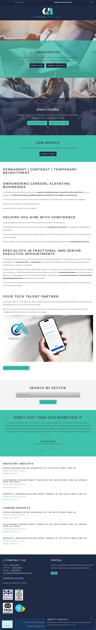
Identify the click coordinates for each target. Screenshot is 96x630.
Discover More (37, 123)
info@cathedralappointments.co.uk (19, 573)
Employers (22, 471)
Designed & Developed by (39, 626)
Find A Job (37, 65)
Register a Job (58, 123)
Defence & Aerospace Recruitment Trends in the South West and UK (45, 494)
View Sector (48, 402)
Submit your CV (56, 65)
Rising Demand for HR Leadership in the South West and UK (39, 468)
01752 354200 (17, 568)
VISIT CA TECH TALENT (16, 368)
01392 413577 (14, 565)
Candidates (14, 471)
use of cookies (71, 624)
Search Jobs (48, 154)
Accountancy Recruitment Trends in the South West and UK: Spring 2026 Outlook (45, 481)
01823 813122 (15, 570)
